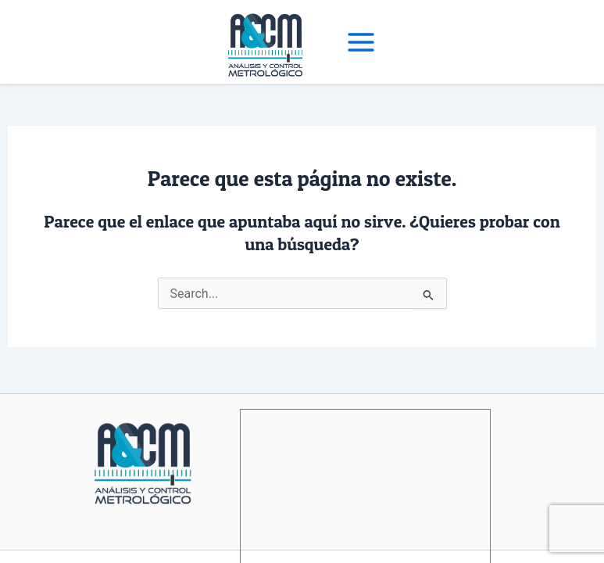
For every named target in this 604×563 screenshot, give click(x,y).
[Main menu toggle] (361, 42)
